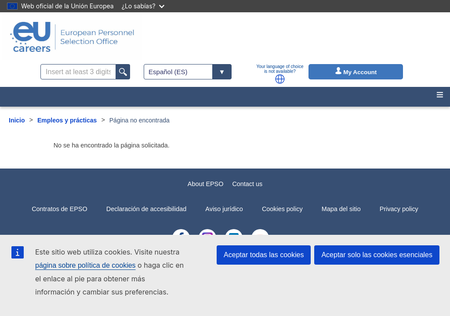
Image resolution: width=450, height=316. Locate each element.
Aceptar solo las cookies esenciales (376, 255)
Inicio (17, 120)
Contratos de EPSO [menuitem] (59, 208)
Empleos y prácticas (67, 120)
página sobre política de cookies (85, 265)
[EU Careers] (72, 37)
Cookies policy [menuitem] (282, 208)
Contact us (247, 183)
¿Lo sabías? (143, 6)
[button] (280, 79)
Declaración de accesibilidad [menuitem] (146, 208)
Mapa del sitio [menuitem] (341, 208)
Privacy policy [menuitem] (399, 208)
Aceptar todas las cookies (264, 255)
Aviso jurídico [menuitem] (224, 208)
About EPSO (206, 183)
